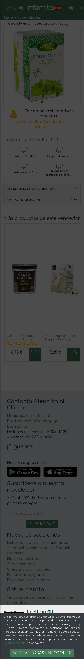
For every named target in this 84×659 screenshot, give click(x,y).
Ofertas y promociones (28, 569)
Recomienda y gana (25, 575)
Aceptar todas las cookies (42, 653)
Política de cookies (16, 643)
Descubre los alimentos (28, 580)
